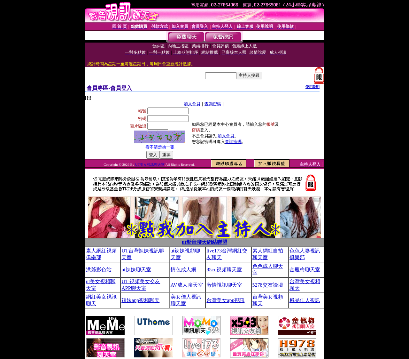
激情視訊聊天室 (224, 285)
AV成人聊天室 (187, 285)
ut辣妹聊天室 (136, 269)
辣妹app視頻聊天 (140, 300)
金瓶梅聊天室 (304, 269)
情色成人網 (183, 269)
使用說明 (312, 87)
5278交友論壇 (267, 285)
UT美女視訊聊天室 (150, 164)
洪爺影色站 (99, 269)
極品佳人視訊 (304, 300)
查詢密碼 (212, 103)
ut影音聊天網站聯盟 (204, 242)
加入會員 (192, 103)
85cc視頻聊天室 (224, 269)
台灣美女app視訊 (225, 300)
